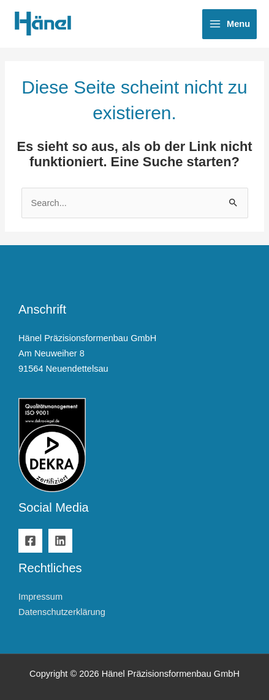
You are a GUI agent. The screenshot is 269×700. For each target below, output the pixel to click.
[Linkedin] (60, 541)
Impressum (40, 597)
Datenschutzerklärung (61, 612)
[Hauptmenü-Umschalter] (229, 24)
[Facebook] (30, 541)
